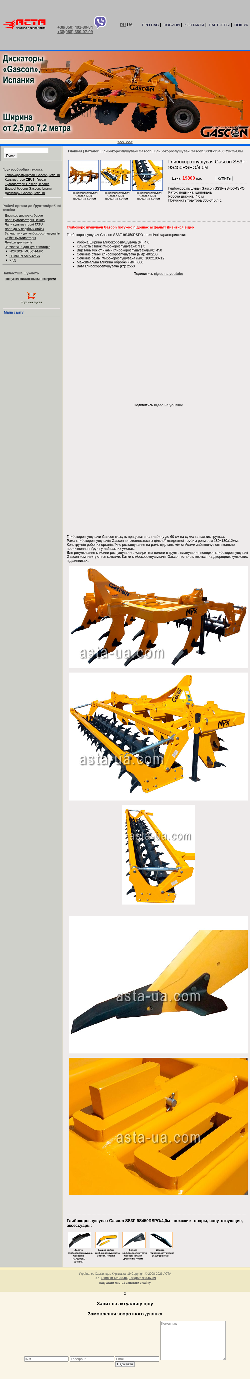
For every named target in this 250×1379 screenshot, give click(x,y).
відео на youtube (168, 274)
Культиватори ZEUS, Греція (25, 179)
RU (123, 25)
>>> (129, 142)
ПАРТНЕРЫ (219, 25)
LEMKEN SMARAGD (25, 256)
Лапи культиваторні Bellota (25, 220)
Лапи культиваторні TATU (24, 224)
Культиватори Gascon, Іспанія (27, 184)
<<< (122, 142)
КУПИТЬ (224, 178)
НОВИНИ (172, 25)
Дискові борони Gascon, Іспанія (28, 188)
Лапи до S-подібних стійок (24, 229)
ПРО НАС (150, 25)
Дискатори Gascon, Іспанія (25, 193)
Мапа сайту (14, 312)
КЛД (13, 260)
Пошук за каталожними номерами (30, 279)
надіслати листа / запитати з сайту (125, 1282)
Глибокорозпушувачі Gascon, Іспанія (32, 175)
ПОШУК (241, 25)
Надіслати (125, 1372)
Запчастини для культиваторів (27, 247)
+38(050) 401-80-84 (75, 27)
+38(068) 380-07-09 (75, 32)
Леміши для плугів (18, 242)
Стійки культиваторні (20, 238)
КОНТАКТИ (194, 25)
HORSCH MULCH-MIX (26, 251)
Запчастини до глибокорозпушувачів (32, 233)
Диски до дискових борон (24, 215)
